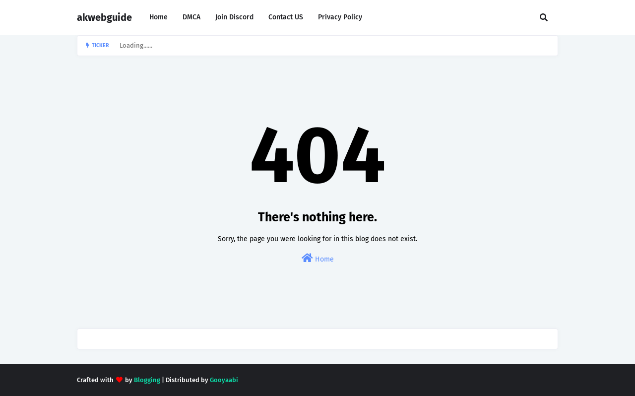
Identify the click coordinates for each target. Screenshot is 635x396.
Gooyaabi (224, 380)
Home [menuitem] (158, 17)
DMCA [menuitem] (191, 17)
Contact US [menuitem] (285, 17)
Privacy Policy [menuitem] (340, 17)
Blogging (147, 380)
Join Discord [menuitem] (234, 17)
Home (318, 258)
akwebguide (104, 17)
